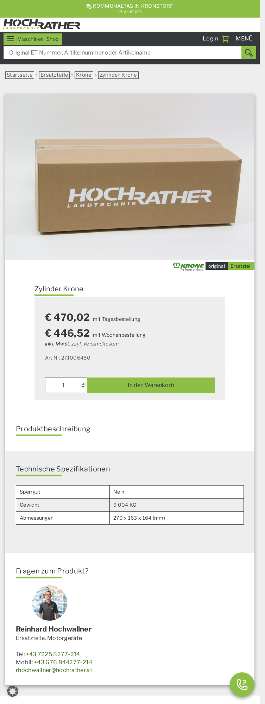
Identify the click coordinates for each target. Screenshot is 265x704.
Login (211, 38)
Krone (84, 75)
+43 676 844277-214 (63, 662)
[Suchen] (248, 52)
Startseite (20, 75)
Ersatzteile (54, 75)
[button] (12, 691)
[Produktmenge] (66, 385)
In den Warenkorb (151, 385)
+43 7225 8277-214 (53, 654)
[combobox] (130, 52)
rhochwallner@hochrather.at (54, 670)
